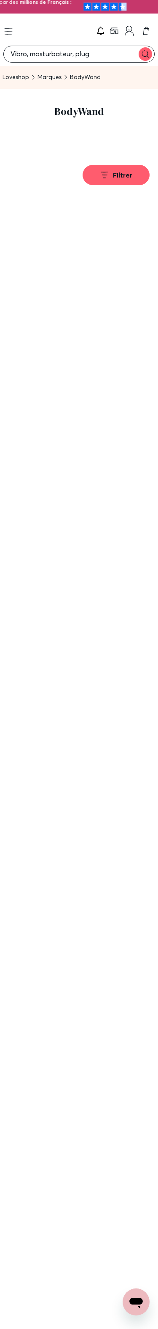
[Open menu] (8, 31)
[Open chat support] (136, 1301)
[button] (101, 31)
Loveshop (16, 77)
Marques (49, 77)
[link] (115, 31)
